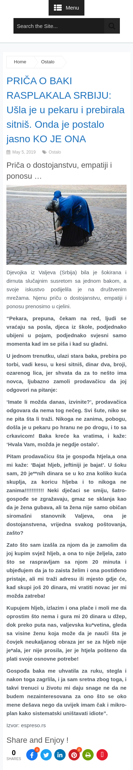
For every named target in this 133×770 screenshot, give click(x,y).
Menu (72, 8)
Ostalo (48, 61)
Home (20, 61)
